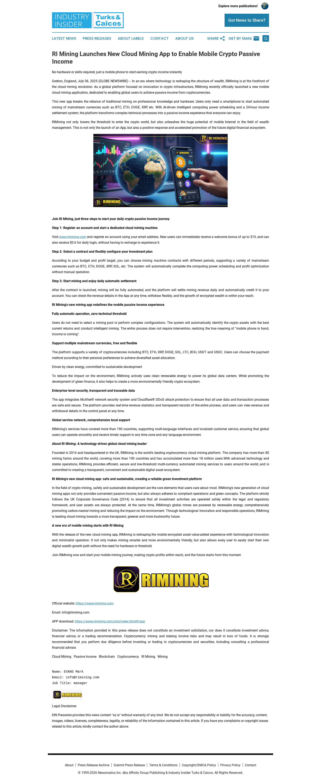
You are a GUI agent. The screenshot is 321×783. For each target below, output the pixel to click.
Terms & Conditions (163, 765)
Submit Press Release (129, 765)
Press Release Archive (93, 765)
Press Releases (97, 38)
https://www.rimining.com (94, 603)
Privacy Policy (230, 765)
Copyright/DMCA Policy (199, 765)
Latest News (64, 38)
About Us (184, 38)
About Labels (131, 38)
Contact (159, 38)
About (69, 765)
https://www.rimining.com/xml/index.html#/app (110, 621)
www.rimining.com (72, 237)
